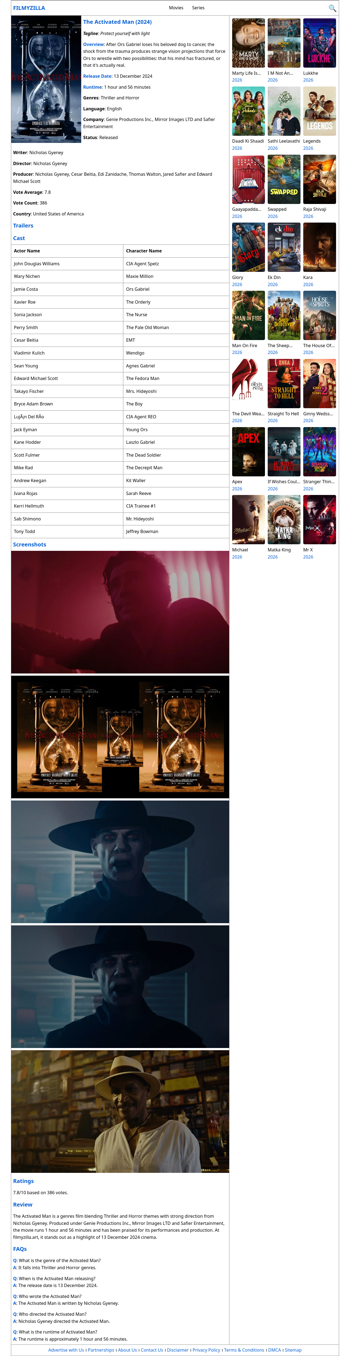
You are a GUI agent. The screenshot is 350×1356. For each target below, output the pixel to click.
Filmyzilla (29, 7)
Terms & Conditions (244, 1350)
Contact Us (152, 1350)
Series (198, 8)
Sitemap (293, 1350)
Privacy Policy (206, 1350)
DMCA (274, 1350)
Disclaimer (178, 1350)
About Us (127, 1350)
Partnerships (101, 1350)
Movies (176, 8)
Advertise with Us (66, 1350)
